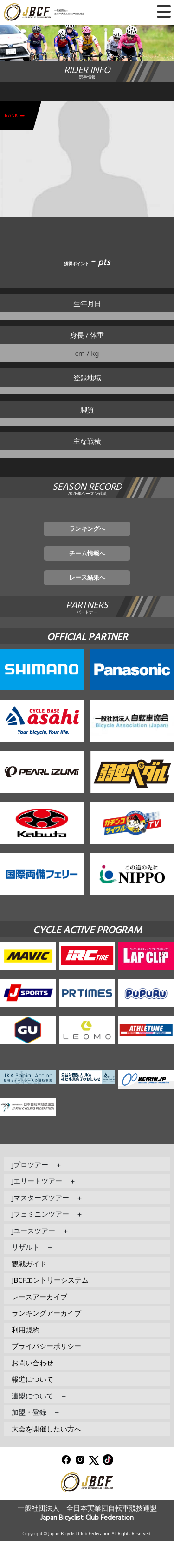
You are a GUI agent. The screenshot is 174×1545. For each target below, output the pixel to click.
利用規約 (25, 1333)
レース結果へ (87, 581)
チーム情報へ (87, 555)
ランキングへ (87, 529)
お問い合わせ (32, 1366)
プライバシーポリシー (46, 1350)
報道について (32, 1383)
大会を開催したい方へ (46, 1432)
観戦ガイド (29, 1267)
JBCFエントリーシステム (50, 1284)
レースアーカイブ (39, 1300)
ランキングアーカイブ (46, 1317)
